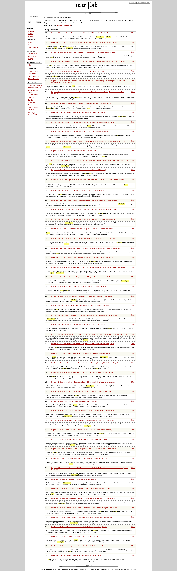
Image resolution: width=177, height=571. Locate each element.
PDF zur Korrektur (33, 79)
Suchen (30, 34)
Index (29, 65)
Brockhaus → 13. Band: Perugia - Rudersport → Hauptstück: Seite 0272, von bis (86, 248)
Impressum (132, 3)
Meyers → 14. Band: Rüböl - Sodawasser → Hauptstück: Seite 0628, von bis (84, 315)
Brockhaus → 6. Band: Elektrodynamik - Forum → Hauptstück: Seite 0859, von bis (84, 508)
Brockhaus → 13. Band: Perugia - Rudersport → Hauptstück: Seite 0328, (78, 112)
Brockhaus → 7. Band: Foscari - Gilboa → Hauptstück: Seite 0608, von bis (82, 517)
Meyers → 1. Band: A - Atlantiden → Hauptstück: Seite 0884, (73, 151)
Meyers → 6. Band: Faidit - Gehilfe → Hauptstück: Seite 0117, (74, 401)
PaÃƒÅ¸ (30, 100)
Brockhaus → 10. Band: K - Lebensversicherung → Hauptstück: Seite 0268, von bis (84, 42)
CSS (134, 569)
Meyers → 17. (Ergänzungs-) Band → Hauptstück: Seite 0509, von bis (79, 458)
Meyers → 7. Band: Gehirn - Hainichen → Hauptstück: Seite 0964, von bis (83, 420)
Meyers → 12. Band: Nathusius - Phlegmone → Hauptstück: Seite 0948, (89, 160)
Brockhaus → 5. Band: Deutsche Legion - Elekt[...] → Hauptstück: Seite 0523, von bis (88, 141)
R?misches (31, 102)
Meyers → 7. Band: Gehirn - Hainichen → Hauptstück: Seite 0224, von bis (83, 52)
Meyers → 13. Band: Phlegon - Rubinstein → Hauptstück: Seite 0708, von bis (81, 33)
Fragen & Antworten (34, 71)
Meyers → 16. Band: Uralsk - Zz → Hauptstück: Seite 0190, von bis (83, 219)
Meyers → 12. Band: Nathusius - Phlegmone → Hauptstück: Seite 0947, (88, 61)
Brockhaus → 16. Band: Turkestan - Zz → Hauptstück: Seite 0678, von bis (82, 257)
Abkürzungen (32, 56)
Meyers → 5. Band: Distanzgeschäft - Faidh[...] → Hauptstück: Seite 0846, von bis (83, 209)
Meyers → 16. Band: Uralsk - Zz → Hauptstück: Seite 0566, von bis (78, 324)
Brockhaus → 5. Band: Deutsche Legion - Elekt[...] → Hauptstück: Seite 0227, (83, 498)
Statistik (30, 45)
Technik (30, 42)
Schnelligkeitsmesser (64, 25)
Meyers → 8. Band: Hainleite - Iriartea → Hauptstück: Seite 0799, (81, 430)
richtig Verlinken (33, 47)
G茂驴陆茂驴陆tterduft (34, 87)
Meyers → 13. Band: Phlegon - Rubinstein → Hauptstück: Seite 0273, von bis (80, 305)
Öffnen (133, 33)
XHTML (129, 569)
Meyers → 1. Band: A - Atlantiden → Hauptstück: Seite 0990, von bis (83, 382)
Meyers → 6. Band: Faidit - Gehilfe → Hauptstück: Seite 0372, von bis (78, 286)
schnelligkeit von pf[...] (35, 85)
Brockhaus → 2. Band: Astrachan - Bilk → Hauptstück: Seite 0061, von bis (81, 103)
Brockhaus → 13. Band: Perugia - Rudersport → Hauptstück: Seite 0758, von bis (83, 353)
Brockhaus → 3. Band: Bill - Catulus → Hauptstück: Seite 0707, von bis (80, 488)
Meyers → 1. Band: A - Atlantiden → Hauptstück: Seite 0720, (88, 267)
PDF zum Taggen (33, 76)
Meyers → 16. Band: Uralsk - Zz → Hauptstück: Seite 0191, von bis (79, 131)
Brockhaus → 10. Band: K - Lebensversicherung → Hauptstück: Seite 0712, (81, 229)
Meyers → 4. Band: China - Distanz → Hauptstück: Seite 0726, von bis (85, 277)
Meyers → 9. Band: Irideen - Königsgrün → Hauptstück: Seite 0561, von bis (82, 296)
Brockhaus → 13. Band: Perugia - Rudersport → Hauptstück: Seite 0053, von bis (82, 344)
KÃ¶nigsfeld (31, 105)
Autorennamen (32, 54)
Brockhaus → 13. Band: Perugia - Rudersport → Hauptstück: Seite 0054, (76, 555)
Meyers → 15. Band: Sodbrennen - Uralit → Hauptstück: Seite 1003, (83, 238)
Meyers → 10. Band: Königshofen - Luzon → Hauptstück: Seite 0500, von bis (83, 449)
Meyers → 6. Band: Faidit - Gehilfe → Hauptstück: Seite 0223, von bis (82, 410)
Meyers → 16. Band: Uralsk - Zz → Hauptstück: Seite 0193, (83, 122)
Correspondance (33, 95)
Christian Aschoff (113, 569)
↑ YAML (79, 569)
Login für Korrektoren (143, 3)
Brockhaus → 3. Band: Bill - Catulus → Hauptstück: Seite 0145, (74, 479)
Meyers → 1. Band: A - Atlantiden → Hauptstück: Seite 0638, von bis (79, 71)
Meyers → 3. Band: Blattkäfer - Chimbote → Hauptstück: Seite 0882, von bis (81, 391)
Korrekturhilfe (32, 74)
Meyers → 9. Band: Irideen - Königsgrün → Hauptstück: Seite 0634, (80, 439)
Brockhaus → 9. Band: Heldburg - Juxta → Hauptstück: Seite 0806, (78, 546)
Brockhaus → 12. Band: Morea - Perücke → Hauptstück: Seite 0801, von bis (84, 200)
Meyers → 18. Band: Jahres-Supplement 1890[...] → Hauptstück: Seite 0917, (89, 334)
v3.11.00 (85, 569)
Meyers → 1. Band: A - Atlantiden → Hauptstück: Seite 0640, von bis (82, 372)
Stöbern (30, 36)
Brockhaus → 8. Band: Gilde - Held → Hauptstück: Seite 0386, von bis (79, 527)
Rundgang (31, 59)
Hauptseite (31, 31)
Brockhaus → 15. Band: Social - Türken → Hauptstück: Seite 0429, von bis (84, 363)
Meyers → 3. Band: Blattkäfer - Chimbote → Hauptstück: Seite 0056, (78, 170)
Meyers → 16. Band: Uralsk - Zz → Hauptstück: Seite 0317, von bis (77, 190)
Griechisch (31, 97)
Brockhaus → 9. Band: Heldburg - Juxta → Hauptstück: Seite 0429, (75, 536)
